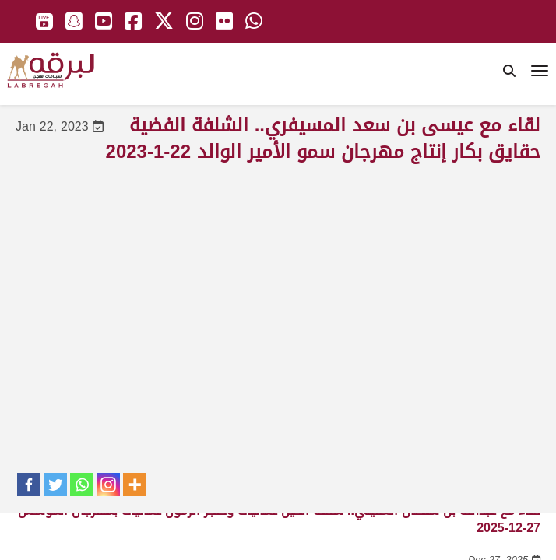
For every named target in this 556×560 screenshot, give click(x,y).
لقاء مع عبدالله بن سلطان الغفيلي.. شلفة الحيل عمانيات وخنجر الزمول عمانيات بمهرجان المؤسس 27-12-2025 (279, 519)
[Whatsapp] (81, 484)
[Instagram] (108, 484)
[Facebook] (28, 484)
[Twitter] (55, 484)
